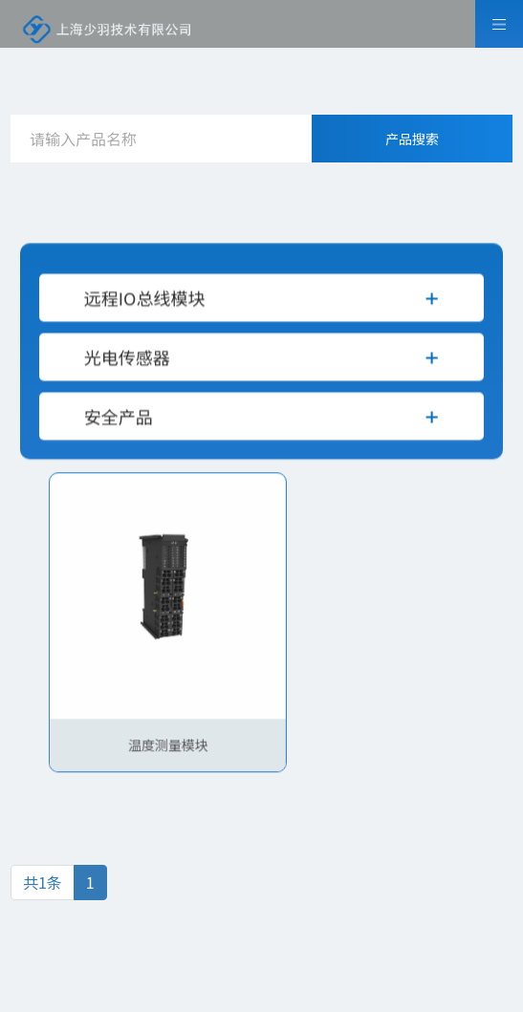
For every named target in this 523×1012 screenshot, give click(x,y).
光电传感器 (127, 366)
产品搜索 (412, 138)
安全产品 (118, 425)
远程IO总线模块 (145, 306)
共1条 (42, 882)
